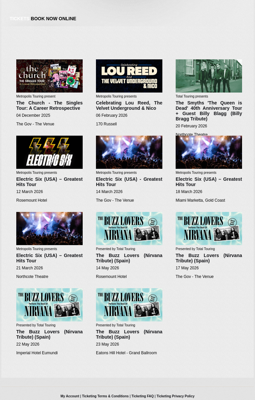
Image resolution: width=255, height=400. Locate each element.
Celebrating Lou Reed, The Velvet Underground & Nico (129, 105)
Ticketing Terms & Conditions (105, 396)
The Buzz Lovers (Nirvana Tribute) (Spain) (129, 258)
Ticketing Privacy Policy (175, 396)
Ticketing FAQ (142, 396)
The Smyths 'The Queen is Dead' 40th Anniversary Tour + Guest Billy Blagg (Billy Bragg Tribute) (209, 110)
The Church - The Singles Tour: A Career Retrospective (49, 105)
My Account (69, 396)
